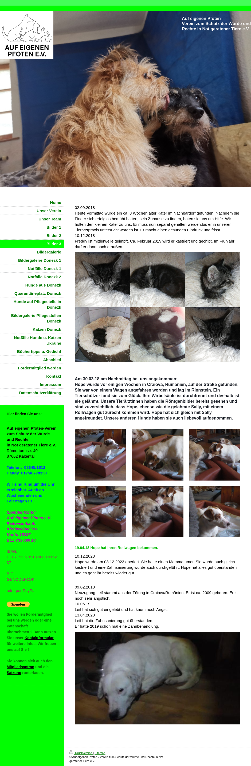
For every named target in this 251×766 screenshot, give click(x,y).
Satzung (14, 673)
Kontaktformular (39, 638)
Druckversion (81, 753)
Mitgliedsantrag (20, 667)
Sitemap (100, 753)
